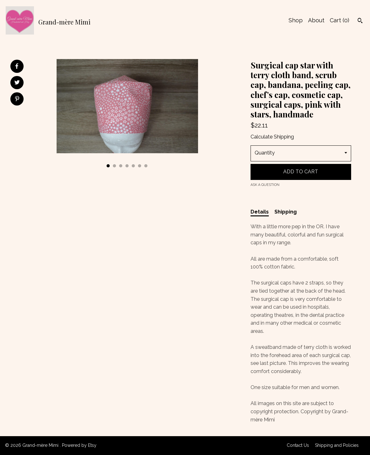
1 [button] (108, 165)
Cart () (339, 20)
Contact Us (298, 445)
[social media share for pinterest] (17, 99)
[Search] (360, 21)
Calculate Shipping (272, 137)
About (316, 20)
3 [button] (120, 165)
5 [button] (133, 165)
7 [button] (145, 165)
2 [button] (114, 165)
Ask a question (265, 185)
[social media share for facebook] (16, 66)
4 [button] (127, 165)
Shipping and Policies (337, 445)
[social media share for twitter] (17, 83)
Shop (296, 20)
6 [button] (139, 165)
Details (260, 212)
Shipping (285, 212)
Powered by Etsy (79, 445)
